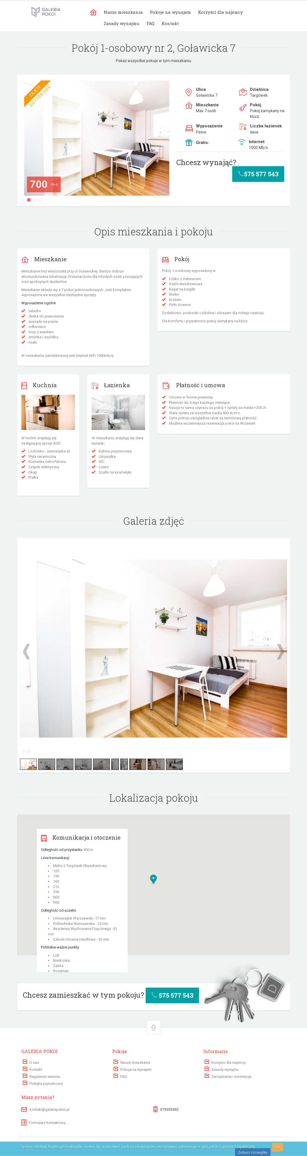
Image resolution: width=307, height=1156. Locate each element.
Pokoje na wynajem (170, 12)
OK (277, 1147)
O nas (34, 1062)
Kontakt (170, 23)
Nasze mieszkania (123, 12)
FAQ (150, 23)
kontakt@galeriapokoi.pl (50, 1109)
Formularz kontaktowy (43, 1123)
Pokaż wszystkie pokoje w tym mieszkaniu (153, 60)
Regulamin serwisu (45, 1076)
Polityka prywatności (46, 1083)
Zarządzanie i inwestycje (231, 1076)
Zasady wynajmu (121, 23)
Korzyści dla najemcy (220, 12)
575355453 (169, 1109)
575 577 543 (258, 174)
